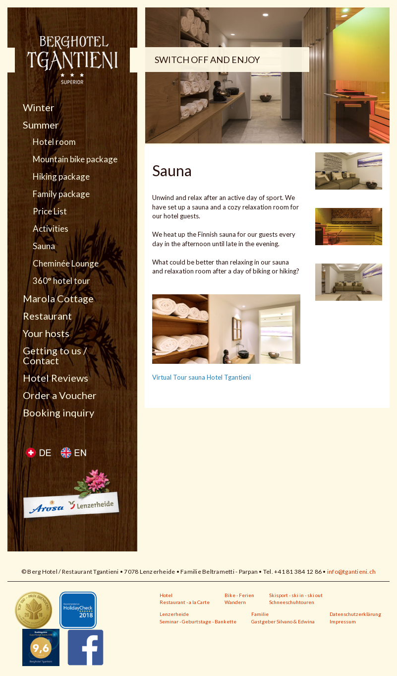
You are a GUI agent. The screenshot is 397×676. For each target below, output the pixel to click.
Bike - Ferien (239, 595)
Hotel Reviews (55, 378)
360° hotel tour (61, 281)
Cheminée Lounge (66, 264)
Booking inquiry (58, 412)
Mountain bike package (75, 159)
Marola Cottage (58, 298)
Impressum (343, 621)
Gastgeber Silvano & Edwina (283, 621)
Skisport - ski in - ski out (296, 595)
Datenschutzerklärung (355, 614)
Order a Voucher (60, 395)
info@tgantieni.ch (351, 571)
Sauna (44, 246)
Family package (61, 194)
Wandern (235, 602)
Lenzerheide (174, 614)
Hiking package (61, 177)
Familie (260, 614)
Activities (50, 229)
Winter (39, 107)
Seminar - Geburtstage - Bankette (198, 621)
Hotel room (54, 142)
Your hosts (46, 333)
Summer (41, 125)
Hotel (166, 595)
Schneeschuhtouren (291, 602)
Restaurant (47, 316)
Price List (50, 211)
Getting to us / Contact (55, 355)
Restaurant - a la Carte (185, 602)
